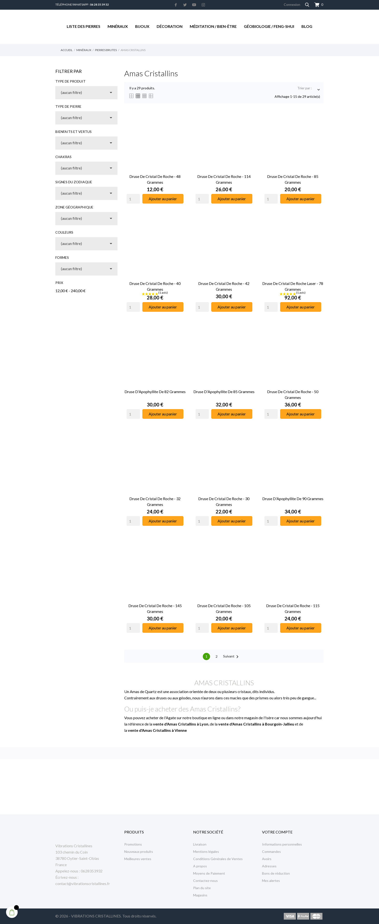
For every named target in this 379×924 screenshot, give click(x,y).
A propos (200, 866)
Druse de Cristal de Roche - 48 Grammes (155, 179)
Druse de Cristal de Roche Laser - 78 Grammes (292, 286)
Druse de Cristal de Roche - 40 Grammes (155, 286)
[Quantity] (133, 199)
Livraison (199, 844)
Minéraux (118, 26)
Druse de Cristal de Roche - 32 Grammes (155, 501)
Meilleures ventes (137, 859)
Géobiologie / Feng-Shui (269, 26)
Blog (306, 26)
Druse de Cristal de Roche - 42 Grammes (223, 286)
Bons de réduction (276, 873)
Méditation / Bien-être (213, 26)
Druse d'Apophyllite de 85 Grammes (224, 391)
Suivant (231, 657)
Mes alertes (271, 880)
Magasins (200, 895)
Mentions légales (206, 851)
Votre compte (277, 832)
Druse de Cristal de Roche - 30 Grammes (223, 501)
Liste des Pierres (83, 26)
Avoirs (266, 859)
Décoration (169, 26)
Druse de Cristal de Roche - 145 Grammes (155, 608)
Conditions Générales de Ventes (218, 859)
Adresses (269, 866)
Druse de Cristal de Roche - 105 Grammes (224, 608)
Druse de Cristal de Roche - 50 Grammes (292, 394)
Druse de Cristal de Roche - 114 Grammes (224, 179)
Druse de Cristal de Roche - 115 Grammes (293, 608)
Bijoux (142, 26)
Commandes (271, 851)
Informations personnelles (282, 844)
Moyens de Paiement (209, 873)
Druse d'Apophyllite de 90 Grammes (292, 498)
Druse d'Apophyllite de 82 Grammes (155, 391)
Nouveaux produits (138, 851)
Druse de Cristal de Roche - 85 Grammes (292, 179)
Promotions (133, 844)
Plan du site (202, 888)
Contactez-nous (205, 880)
